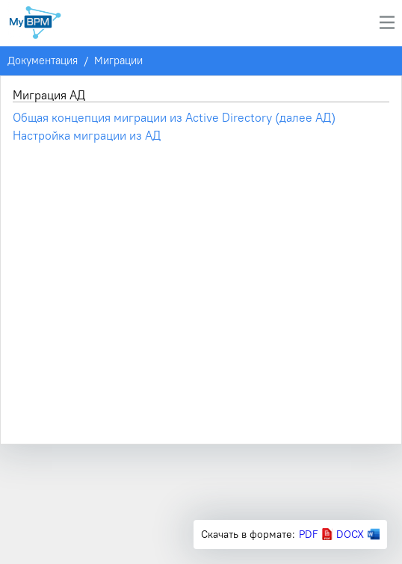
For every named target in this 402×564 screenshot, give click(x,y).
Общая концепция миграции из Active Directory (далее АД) (174, 117)
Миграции (118, 60)
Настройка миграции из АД (87, 135)
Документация (42, 60)
